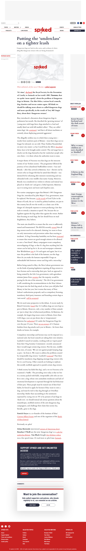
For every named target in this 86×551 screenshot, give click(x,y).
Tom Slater (74, 211)
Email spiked (69, 537)
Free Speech (26, 541)
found (33, 306)
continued (32, 130)
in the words (41, 198)
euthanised (31, 321)
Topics (6, 27)
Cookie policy (4, 541)
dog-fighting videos (53, 435)
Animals (58, 438)
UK (72, 135)
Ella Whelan (47, 539)
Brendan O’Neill (48, 533)
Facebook (78, 23)
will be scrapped (32, 298)
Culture (24, 535)
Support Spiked (5, 535)
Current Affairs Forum (25, 416)
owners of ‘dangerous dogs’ (50, 429)
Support (24, 473)
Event (73, 240)
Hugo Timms (74, 160)
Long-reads (24, 30)
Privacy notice (4, 539)
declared (29, 92)
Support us (77, 30)
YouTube (84, 23)
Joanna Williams (48, 537)
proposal (50, 356)
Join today (32, 505)
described (59, 147)
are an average (44, 324)
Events (62, 27)
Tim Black (46, 544)
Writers (16, 27)
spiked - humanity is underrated (43, 30)
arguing (35, 277)
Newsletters (77, 27)
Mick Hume (47, 541)
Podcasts (9, 30)
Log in (72, 23)
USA (24, 544)
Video (72, 267)
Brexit (24, 537)
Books (62, 30)
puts (32, 251)
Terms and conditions (6, 537)
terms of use (38, 549)
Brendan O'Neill (75, 182)
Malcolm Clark (75, 107)
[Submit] (18, 23)
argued (54, 227)
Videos (27, 27)
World (73, 184)
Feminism (74, 109)
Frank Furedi (74, 133)
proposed (60, 236)
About (2, 533)
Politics (38, 82)
